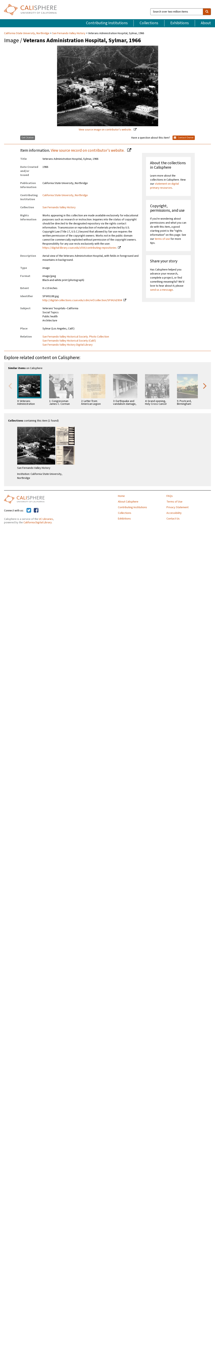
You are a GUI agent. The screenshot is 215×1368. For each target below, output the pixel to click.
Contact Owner (184, 137)
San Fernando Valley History (68, 33)
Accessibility (174, 513)
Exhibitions (179, 23)
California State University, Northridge (27, 33)
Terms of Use (174, 501)
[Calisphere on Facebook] (36, 510)
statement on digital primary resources (164, 186)
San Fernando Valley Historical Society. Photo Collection (75, 337)
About (206, 23)
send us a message (161, 290)
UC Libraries (46, 519)
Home (121, 496)
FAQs (169, 496)
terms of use (162, 239)
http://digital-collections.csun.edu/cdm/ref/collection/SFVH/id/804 (82, 300)
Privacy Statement (177, 507)
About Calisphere (128, 501)
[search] (207, 11)
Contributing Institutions (107, 23)
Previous (10, 386)
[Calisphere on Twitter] (28, 510)
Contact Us (173, 518)
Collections (149, 23)
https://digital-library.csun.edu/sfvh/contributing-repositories (79, 248)
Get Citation (27, 137)
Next (205, 386)
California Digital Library (37, 522)
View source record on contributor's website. (88, 150)
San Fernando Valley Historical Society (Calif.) (69, 341)
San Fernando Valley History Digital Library (67, 345)
